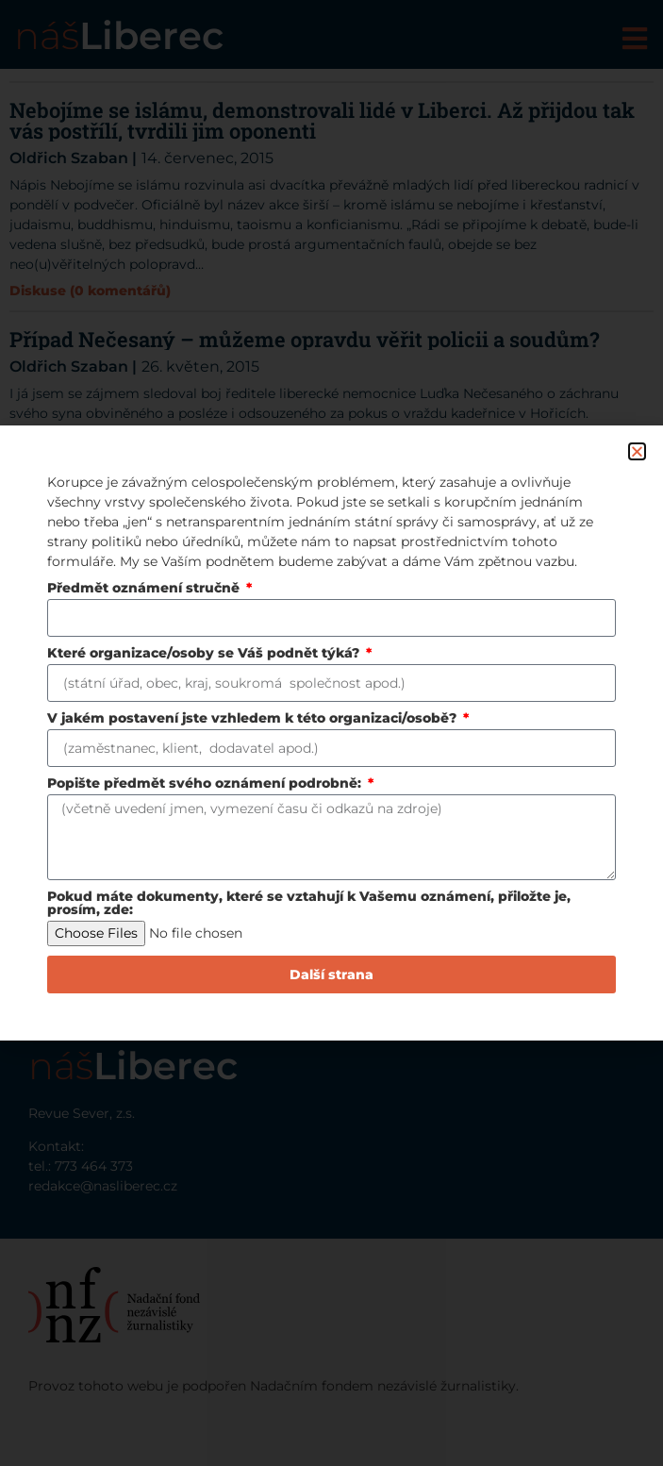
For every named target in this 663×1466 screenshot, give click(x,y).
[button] (637, 451)
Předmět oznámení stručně (145, 588)
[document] (331, 733)
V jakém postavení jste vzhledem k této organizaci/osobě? (253, 718)
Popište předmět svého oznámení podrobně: (206, 783)
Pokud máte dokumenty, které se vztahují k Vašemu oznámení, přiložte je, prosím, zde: (309, 904)
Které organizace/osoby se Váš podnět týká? (205, 653)
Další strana (331, 974)
